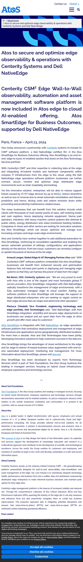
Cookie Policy (7, 537)
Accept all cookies (41, 546)
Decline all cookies (41, 551)
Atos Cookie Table (55, 537)
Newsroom (13, 20)
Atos (3, 416)
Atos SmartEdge (10, 325)
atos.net (56, 354)
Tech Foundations (9, 392)
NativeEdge (52, 325)
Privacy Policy (40, 539)
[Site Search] (78, 9)
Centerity (52, 147)
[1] (59, 194)
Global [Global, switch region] (73, 3)
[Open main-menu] (72, 9)
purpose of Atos (13, 438)
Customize (41, 556)
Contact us (60, 3)
